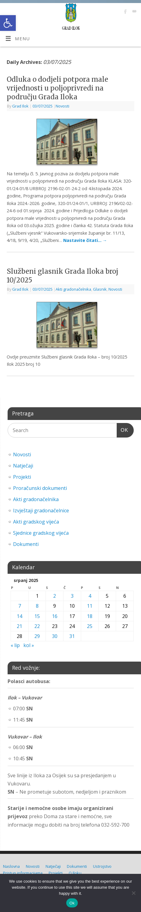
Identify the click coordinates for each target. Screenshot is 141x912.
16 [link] (54, 616)
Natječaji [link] (23, 465)
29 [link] (37, 636)
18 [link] (89, 616)
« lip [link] (15, 645)
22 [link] (37, 626)
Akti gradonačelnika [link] (73, 289)
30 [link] (54, 636)
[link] (8, 23)
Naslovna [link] (11, 866)
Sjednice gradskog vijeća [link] (41, 533)
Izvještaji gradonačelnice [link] (41, 510)
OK (122, 429)
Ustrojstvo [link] (102, 866)
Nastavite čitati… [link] (85, 240)
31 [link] (72, 636)
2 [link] (54, 596)
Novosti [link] (62, 106)
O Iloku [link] (75, 873)
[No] (133, 893)
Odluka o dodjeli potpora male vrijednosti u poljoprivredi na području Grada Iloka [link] (57, 88)
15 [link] (37, 616)
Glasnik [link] (100, 289)
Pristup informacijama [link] (23, 873)
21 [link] (19, 626)
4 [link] (89, 596)
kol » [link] (28, 645)
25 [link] (89, 626)
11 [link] (89, 606)
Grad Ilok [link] (20, 106)
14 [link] (19, 616)
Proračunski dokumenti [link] (40, 488)
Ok (71, 903)
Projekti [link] (22, 477)
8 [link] (37, 606)
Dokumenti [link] (26, 544)
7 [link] (19, 606)
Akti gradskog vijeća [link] (36, 521)
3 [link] (72, 596)
